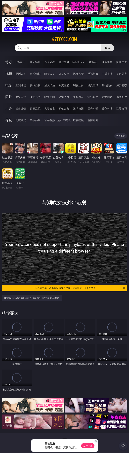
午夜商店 (35, 120)
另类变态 (121, 85)
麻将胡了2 (78, 62)
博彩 (8, 62)
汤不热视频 (64, 120)
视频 (8, 73)
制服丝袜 (78, 85)
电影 (8, 85)
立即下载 (87, 445)
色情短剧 (92, 120)
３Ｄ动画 (64, 74)
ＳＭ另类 (121, 74)
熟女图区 (107, 97)
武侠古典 (64, 108)
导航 (8, 120)
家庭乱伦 (35, 108)
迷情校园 (78, 108)
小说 (8, 108)
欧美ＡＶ (49, 74)
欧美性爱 (64, 85)
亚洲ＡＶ (20, 74)
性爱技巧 (121, 108)
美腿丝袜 (78, 97)
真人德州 (35, 62)
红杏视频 (78, 120)
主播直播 (107, 74)
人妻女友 (49, 108)
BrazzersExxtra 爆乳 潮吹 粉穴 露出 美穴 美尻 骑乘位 (32, 298)
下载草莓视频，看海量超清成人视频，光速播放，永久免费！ (79, 288)
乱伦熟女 (107, 85)
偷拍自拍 (35, 85)
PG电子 (20, 62)
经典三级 (92, 85)
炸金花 (93, 62)
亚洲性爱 (20, 85)
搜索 (107, 48)
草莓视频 (49, 120)
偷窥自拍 (20, 97)
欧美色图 (49, 97)
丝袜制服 (92, 74)
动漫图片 (64, 97)
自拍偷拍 (35, 74)
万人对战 (49, 62)
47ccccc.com (64, 39)
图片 (8, 97)
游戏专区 (64, 62)
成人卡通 (49, 85)
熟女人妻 (78, 74)
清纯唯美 (92, 97)
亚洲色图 (35, 97)
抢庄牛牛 (121, 62)
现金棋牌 (107, 62)
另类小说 (92, 108)
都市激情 (20, 108)
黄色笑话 (107, 108)
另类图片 (121, 97)
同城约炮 (20, 120)
